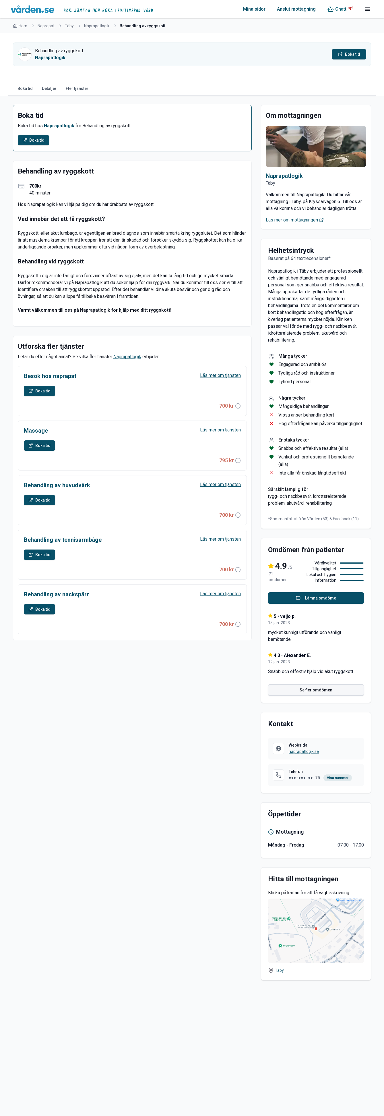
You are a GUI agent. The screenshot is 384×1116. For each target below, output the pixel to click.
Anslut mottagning (296, 9)
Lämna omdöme (316, 598)
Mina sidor (254, 9)
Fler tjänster (77, 88)
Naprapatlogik (96, 26)
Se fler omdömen (316, 690)
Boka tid (25, 88)
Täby (69, 26)
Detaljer (49, 88)
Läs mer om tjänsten (220, 375)
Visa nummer (337, 778)
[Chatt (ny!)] (340, 9)
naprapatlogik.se (304, 751)
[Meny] (367, 9)
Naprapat (46, 26)
